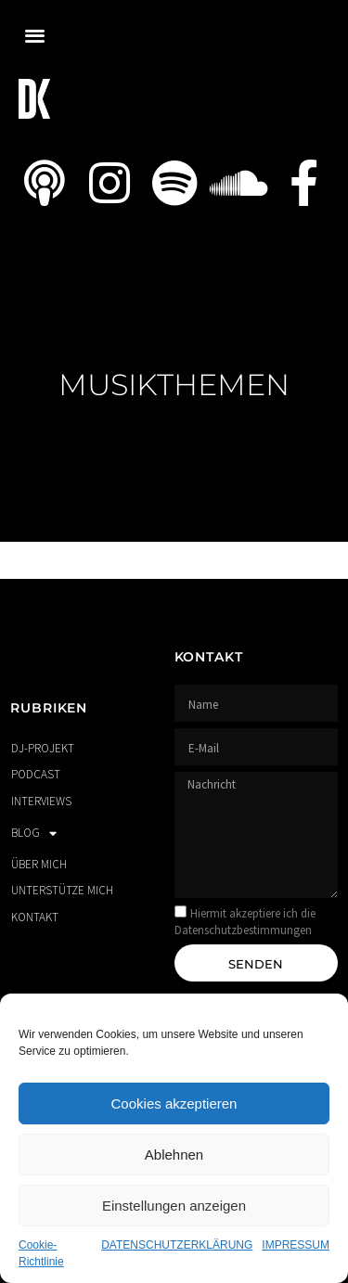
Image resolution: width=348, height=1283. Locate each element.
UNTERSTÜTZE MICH (62, 890)
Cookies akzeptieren (174, 1103)
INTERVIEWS (41, 801)
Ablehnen (174, 1154)
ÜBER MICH (39, 864)
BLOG (34, 833)
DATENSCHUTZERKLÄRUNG (176, 1244)
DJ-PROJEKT (42, 748)
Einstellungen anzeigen (174, 1205)
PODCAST (35, 774)
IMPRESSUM (295, 1244)
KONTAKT (34, 917)
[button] (35, 35)
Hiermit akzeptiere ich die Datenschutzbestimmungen (245, 921)
